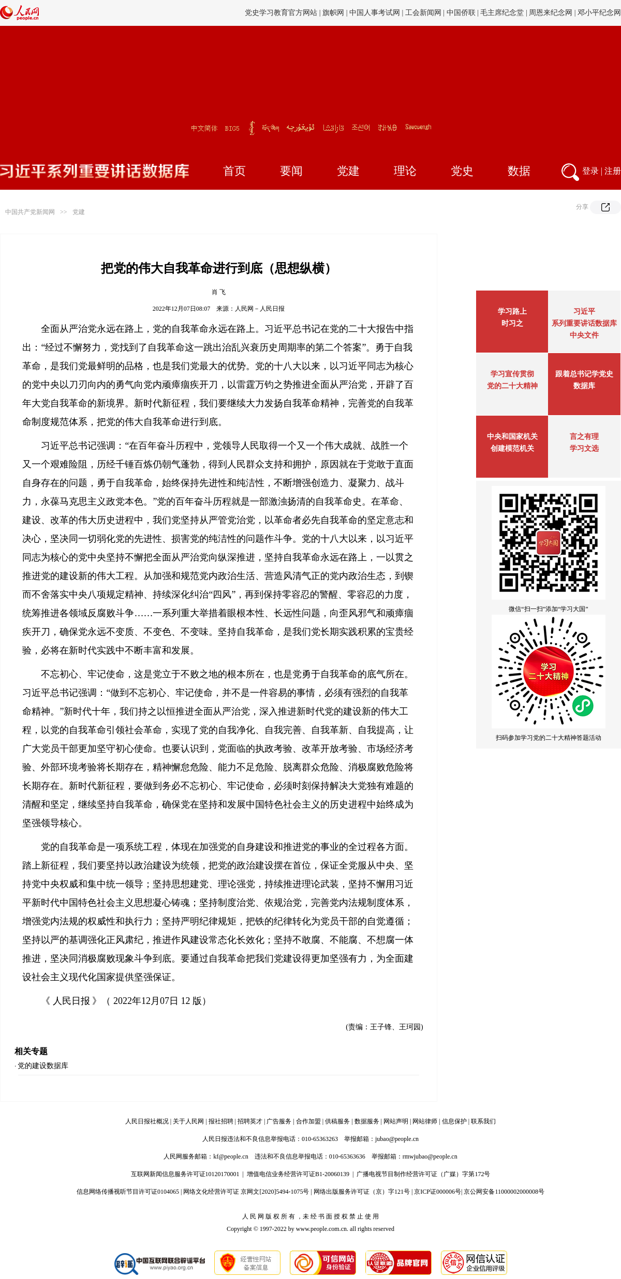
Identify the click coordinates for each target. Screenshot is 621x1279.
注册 (612, 170)
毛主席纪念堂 (502, 13)
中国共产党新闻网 (30, 212)
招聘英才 (250, 1121)
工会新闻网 (423, 13)
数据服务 (366, 1121)
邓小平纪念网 (599, 13)
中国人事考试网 (374, 13)
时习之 (512, 323)
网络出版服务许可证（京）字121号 (362, 1191)
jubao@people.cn (397, 1139)
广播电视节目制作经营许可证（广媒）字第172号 (423, 1174)
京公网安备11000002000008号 (504, 1191)
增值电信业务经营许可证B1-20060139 (298, 1174)
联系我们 (483, 1121)
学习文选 (584, 448)
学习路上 (512, 311)
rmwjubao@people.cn (430, 1156)
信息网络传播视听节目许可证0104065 (128, 1191)
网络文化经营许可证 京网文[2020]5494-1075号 (246, 1191)
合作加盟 (308, 1121)
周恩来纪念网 (550, 13)
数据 (519, 170)
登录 (590, 170)
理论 (405, 170)
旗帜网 (333, 13)
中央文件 (584, 335)
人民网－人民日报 (260, 308)
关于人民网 (188, 1121)
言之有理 (584, 436)
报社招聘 (221, 1121)
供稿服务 (337, 1121)
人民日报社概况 (147, 1121)
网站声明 (395, 1121)
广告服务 (279, 1121)
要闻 (291, 170)
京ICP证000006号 (437, 1191)
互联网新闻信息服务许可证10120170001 (185, 1174)
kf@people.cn (230, 1156)
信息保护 (454, 1121)
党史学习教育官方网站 (282, 13)
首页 (234, 170)
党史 (462, 170)
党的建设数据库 (43, 1066)
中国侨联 (461, 13)
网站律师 (424, 1121)
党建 (348, 170)
